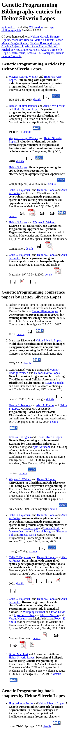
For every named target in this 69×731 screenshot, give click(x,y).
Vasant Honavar (18, 618)
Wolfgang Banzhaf (34, 611)
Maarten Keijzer (18, 531)
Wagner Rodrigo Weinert (23, 76)
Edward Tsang (42, 531)
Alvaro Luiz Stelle (52, 49)
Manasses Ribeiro (22, 39)
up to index (8, 27)
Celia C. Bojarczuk (20, 189)
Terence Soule (51, 528)
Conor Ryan (31, 528)
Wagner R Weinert (41, 43)
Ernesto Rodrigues (20, 437)
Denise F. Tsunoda (20, 405)
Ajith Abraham (41, 446)
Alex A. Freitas (45, 405)
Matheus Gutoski (44, 39)
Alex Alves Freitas (36, 46)
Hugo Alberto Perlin (13, 52)
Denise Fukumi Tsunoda (23, 105)
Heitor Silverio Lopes (26, 109)
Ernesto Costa (27, 534)
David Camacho (54, 382)
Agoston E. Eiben (24, 615)
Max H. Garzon (49, 615)
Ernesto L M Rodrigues (40, 52)
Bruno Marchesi (30, 49)
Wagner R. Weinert (44, 222)
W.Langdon (36, 27)
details (37, 99)
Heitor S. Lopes (18, 167)
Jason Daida (58, 611)
